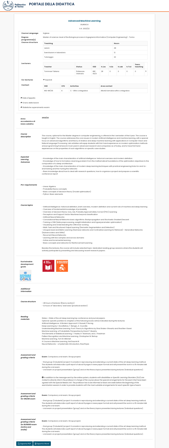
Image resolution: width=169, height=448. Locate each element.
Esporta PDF (24, 443)
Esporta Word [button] (42, 443)
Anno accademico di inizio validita (28, 121)
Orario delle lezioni (31, 102)
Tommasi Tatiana (51, 71)
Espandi (47, 80)
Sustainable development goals (27, 264)
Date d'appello (29, 98)
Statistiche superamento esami (36, 107)
